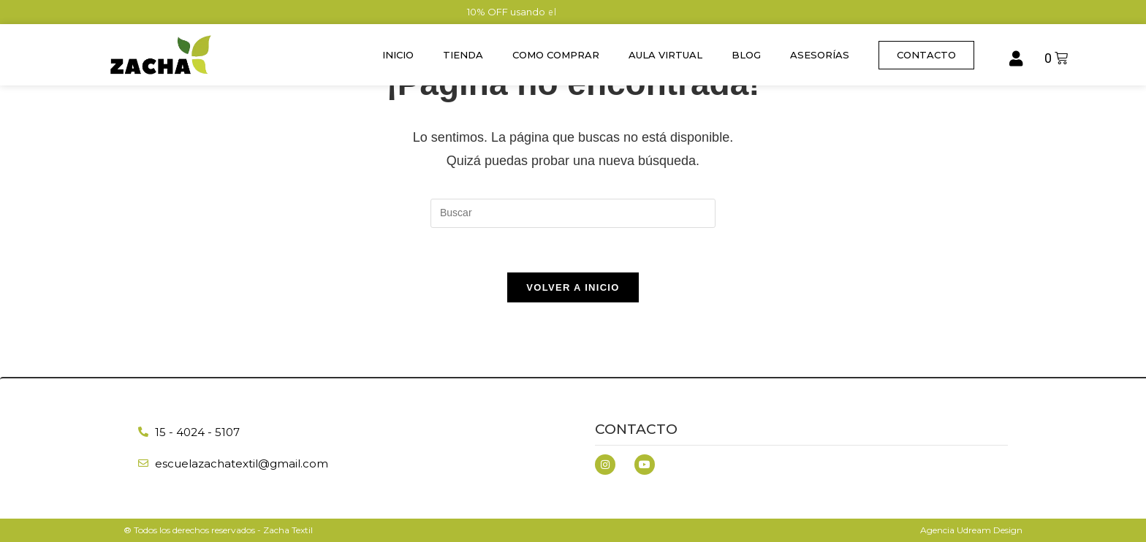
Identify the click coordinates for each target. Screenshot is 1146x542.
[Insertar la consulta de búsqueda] (573, 213)
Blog (746, 55)
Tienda (463, 55)
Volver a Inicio (572, 287)
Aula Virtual (665, 55)
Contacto (636, 429)
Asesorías (819, 55)
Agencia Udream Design (971, 529)
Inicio (398, 55)
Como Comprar (555, 55)
